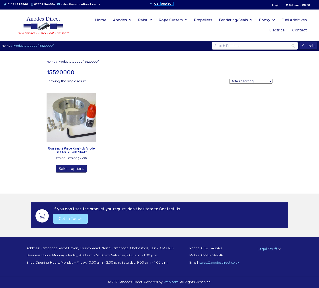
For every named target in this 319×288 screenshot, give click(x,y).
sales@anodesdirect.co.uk (83, 4)
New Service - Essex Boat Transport (43, 33)
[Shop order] (250, 81)
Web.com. (171, 282)
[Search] (253, 46)
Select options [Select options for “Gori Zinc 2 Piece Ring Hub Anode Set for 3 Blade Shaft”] (71, 169)
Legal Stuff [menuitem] (267, 249)
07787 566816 (47, 4)
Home (9, 45)
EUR (170, 3)
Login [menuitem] (272, 5)
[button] (70, 219)
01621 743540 (20, 4)
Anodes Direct (43, 18)
